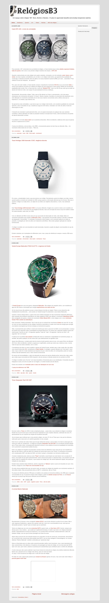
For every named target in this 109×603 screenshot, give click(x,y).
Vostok (34, 373)
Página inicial (36, 594)
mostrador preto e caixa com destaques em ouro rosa (39, 364)
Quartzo (27, 22)
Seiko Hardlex (40, 349)
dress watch (28, 119)
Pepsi (36, 456)
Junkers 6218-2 (40, 521)
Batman (48, 464)
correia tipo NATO (36, 528)
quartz (30, 373)
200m (18, 481)
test (18, 589)
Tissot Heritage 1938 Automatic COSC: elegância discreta (29, 140)
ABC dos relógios (52, 22)
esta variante (28, 336)
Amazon (68, 474)
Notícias (43, 22)
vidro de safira (46, 481)
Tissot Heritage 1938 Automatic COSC (25, 208)
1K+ (32, 22)
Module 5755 (46, 88)
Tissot (44, 238)
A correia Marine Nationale (20, 489)
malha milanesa (16, 228)
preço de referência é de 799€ (21, 367)
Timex (22, 431)
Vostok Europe (17, 305)
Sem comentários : (16, 131)
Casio (24, 133)
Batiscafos (41, 305)
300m (18, 373)
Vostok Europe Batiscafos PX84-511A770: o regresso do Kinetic (31, 246)
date (27, 133)
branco (67, 75)
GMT (25, 481)
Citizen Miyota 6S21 (45, 318)
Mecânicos (20, 22)
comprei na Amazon (41, 556)
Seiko (70, 85)
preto (63, 75)
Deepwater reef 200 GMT (49, 443)
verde (13, 77)
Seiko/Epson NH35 (68, 316)
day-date (23, 373)
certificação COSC (36, 217)
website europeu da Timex (55, 474)
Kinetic (59, 322)
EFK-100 (54, 70)
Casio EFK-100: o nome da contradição (24, 29)
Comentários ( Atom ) (23, 597)
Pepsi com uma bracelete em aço (35, 465)
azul (71, 75)
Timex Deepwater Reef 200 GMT (22, 380)
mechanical (39, 133)
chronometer (26, 238)
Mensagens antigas (68, 594)
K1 (26, 349)
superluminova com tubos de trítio (46, 307)
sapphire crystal (35, 481)
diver (27, 373)
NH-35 (56, 85)
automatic (19, 133)
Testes (37, 22)
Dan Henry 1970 (55, 528)
